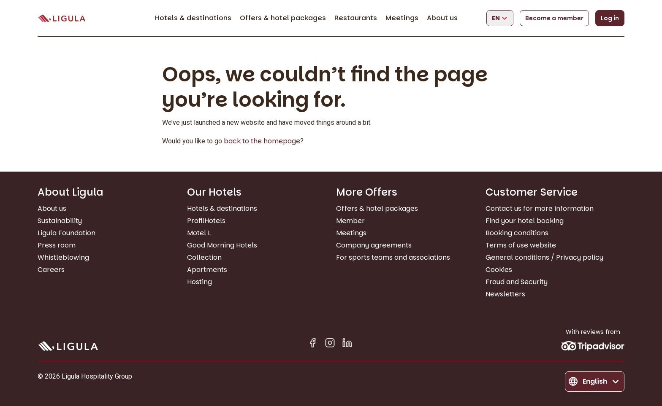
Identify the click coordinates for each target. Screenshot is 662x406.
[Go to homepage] (62, 18)
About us (442, 18)
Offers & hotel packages (283, 18)
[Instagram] (330, 344)
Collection (204, 257)
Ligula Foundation (66, 233)
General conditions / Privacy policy (544, 257)
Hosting (199, 282)
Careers (51, 269)
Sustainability (60, 221)
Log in (610, 18)
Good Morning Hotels (222, 245)
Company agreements (374, 245)
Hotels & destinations (193, 18)
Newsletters (505, 294)
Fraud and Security (517, 282)
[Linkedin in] (347, 344)
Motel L (199, 233)
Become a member (554, 18)
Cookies (499, 269)
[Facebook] (312, 344)
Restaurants (355, 18)
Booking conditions (517, 233)
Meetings (401, 18)
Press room (57, 245)
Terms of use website (521, 245)
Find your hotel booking (525, 221)
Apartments (207, 269)
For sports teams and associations (393, 257)
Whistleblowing (63, 257)
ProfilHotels (206, 221)
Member (350, 221)
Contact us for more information (540, 208)
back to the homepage (262, 141)
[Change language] (500, 18)
